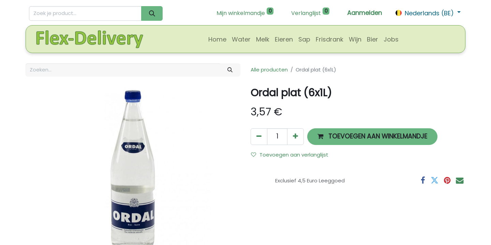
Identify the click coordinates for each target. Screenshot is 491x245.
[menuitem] (217, 39)
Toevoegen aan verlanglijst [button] (289, 154)
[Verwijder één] (259, 136)
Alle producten (269, 69)
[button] (372, 136)
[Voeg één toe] (295, 136)
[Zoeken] (152, 13)
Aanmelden (364, 13)
